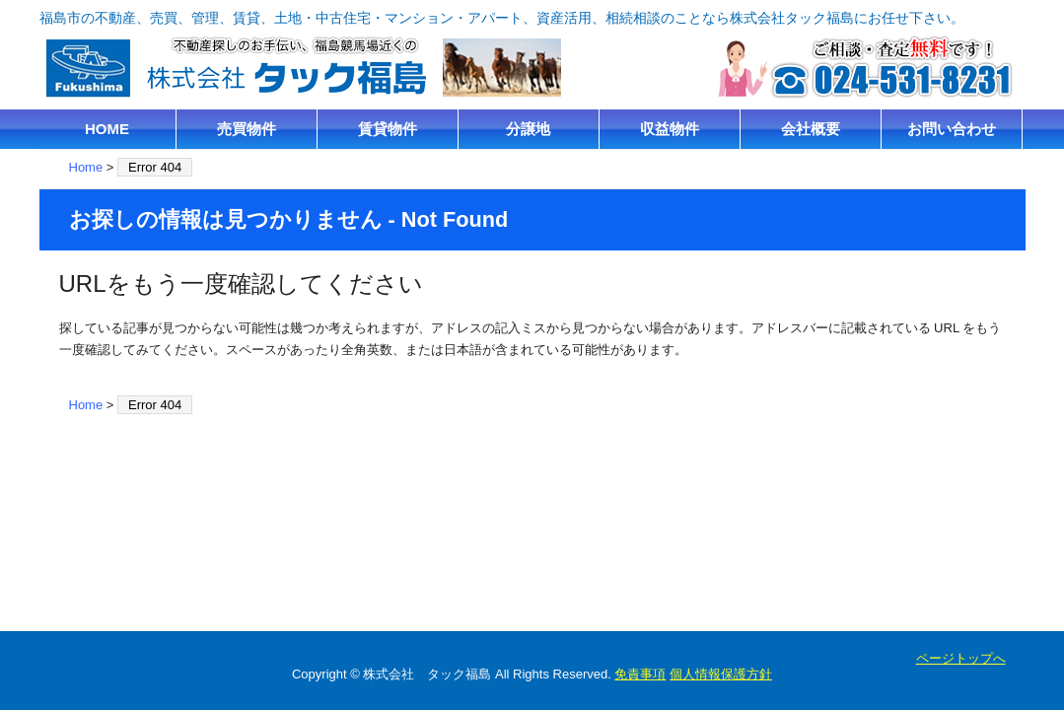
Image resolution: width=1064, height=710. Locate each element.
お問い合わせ (951, 128)
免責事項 (640, 674)
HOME (107, 128)
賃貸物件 (387, 128)
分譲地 (528, 128)
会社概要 (810, 128)
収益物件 (669, 128)
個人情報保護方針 (721, 674)
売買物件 (246, 128)
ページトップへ (961, 658)
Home (86, 167)
